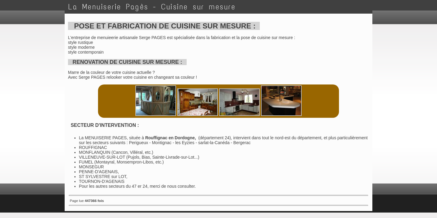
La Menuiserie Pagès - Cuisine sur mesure (151, 7)
